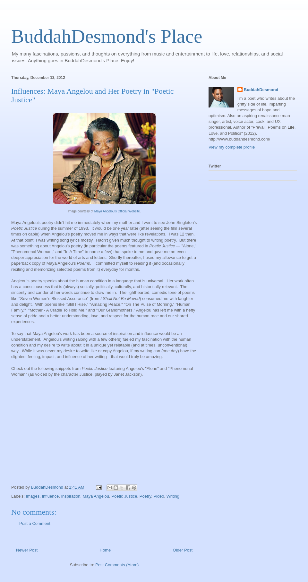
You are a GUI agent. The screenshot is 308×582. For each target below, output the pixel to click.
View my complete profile (232, 147)
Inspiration (70, 496)
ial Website (132, 211)
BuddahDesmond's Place (106, 36)
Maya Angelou (96, 496)
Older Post (183, 550)
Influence (50, 496)
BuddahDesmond (261, 89)
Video (159, 496)
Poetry (145, 496)
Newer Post (27, 550)
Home (105, 550)
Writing (173, 496)
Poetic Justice (124, 496)
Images (33, 496)
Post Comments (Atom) (117, 564)
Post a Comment (34, 523)
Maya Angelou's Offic (109, 211)
